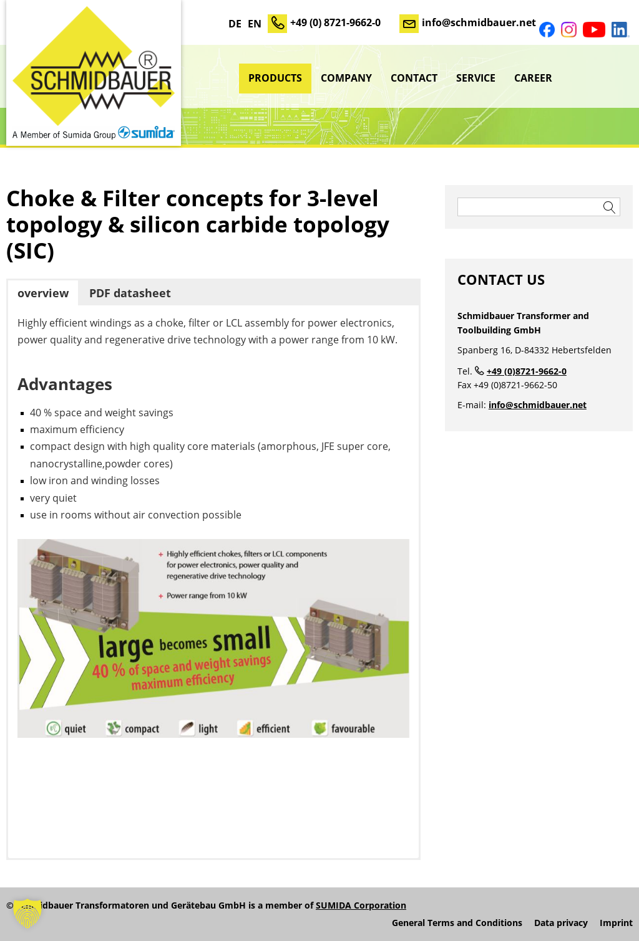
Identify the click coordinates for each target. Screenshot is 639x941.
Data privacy (561, 923)
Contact (414, 78)
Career (533, 78)
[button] (27, 913)
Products (275, 78)
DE (234, 24)
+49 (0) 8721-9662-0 (335, 22)
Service (475, 78)
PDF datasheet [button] (130, 292)
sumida (597, 78)
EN (254, 24)
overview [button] (43, 292)
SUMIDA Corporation (361, 905)
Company (346, 78)
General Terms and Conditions (457, 923)
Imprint (616, 923)
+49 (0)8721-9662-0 (527, 371)
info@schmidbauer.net (479, 22)
